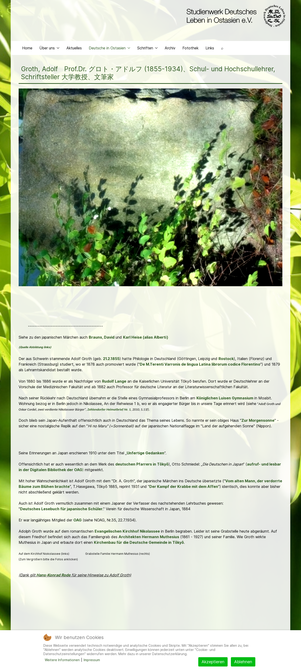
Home (27, 48)
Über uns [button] (49, 48)
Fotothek (190, 48)
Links (209, 48)
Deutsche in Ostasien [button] (109, 48)
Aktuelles (74, 48)
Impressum (92, 660)
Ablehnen (243, 661)
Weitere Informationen (62, 660)
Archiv (170, 48)
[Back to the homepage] (235, 15)
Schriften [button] (147, 48)
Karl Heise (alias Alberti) (145, 337)
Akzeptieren (213, 661)
